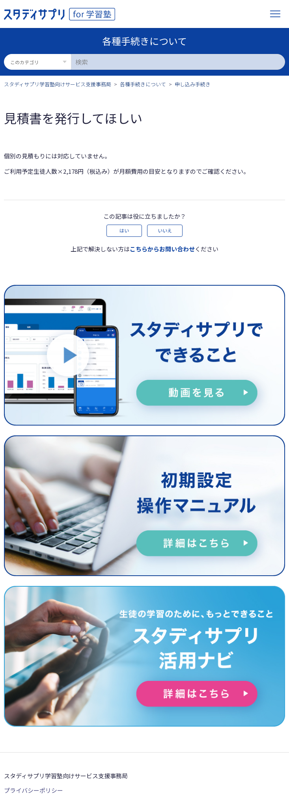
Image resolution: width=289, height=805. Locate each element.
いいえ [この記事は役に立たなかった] (165, 230)
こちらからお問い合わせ (162, 249)
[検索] (178, 62)
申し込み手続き (193, 84)
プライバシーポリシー (33, 790)
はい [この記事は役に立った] (124, 230)
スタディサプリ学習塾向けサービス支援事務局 (57, 84)
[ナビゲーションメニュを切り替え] (275, 14)
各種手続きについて (143, 84)
